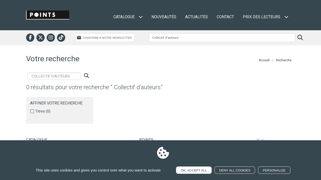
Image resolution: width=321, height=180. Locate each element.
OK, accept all (194, 170)
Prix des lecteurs (265, 16)
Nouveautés (163, 16)
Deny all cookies (234, 170)
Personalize (274, 170)
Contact (225, 16)
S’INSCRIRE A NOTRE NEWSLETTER (107, 37)
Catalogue (128, 16)
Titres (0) (42, 111)
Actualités (196, 16)
